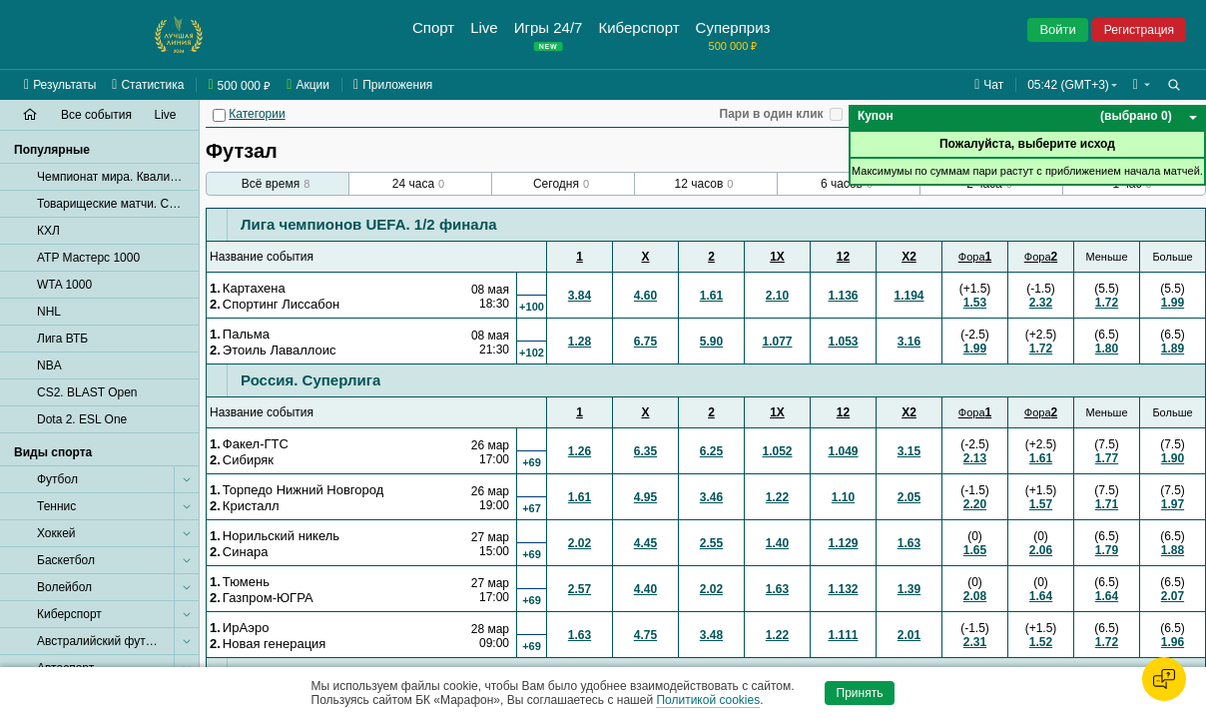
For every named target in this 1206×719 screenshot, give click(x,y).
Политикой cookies (708, 700)
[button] (1141, 85)
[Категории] (219, 115)
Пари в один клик (772, 114)
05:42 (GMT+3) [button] (1068, 85)
